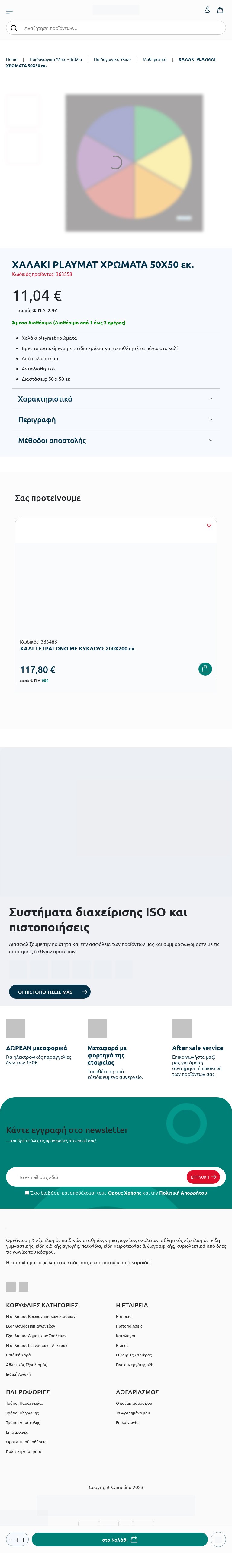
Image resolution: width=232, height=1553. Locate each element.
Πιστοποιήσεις (129, 1325)
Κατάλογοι (125, 1335)
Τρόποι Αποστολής (23, 1422)
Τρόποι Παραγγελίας (25, 1403)
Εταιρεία (124, 1316)
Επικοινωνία (127, 1422)
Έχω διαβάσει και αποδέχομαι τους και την (116, 1192)
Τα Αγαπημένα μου (133, 1412)
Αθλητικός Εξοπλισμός (26, 1364)
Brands (122, 1345)
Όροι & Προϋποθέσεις (26, 1441)
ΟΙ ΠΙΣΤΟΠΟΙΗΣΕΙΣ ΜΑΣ (45, 991)
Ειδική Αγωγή (18, 1374)
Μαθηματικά (154, 59)
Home (12, 59)
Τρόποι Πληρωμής (22, 1412)
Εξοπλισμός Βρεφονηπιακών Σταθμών (41, 1316)
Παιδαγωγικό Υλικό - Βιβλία (56, 59)
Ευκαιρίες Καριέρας (134, 1354)
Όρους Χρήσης (124, 1192)
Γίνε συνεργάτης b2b (134, 1364)
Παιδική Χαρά (18, 1354)
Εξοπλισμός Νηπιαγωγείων (30, 1325)
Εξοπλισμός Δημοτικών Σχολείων (36, 1335)
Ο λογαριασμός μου (134, 1403)
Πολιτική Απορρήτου (183, 1192)
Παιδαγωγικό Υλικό (112, 59)
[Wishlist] (209, 525)
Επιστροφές (17, 1432)
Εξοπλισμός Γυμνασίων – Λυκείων (36, 1345)
